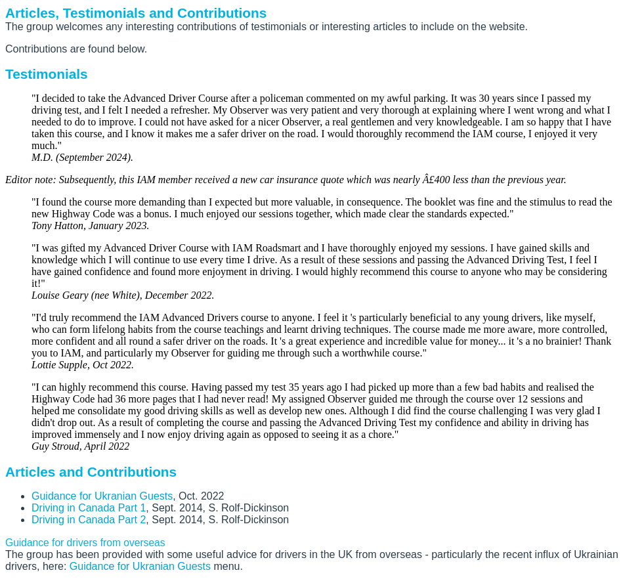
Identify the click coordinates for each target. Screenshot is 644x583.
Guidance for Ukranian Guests (102, 496)
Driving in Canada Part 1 (89, 507)
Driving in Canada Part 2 (89, 519)
